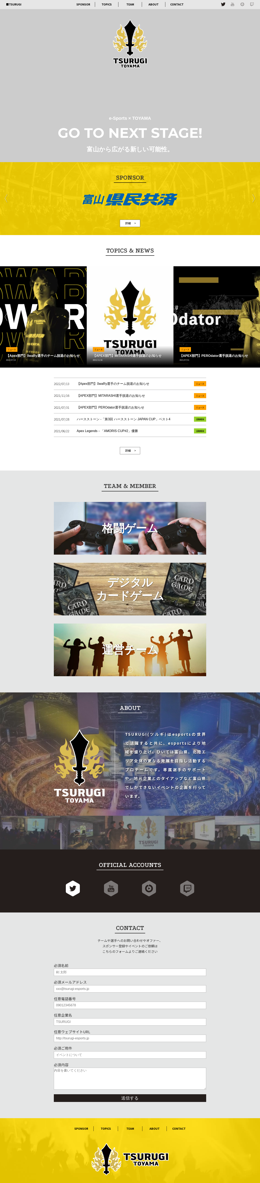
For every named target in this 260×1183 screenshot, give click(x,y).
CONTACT (177, 4)
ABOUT (153, 4)
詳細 (128, 223)
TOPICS (107, 4)
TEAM (130, 4)
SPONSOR (83, 4)
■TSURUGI (13, 4)
